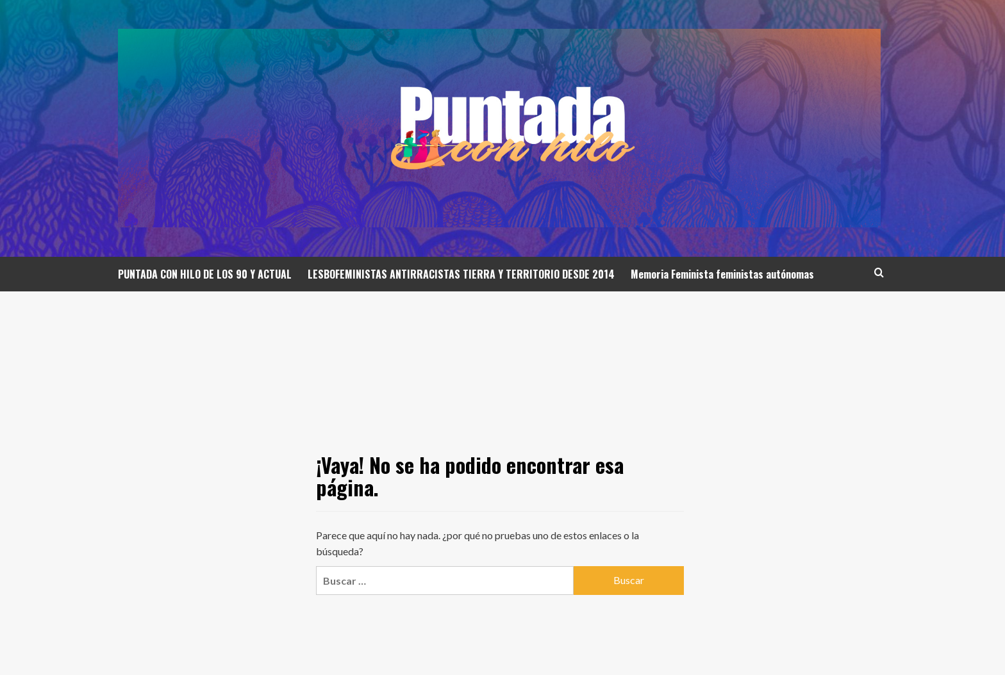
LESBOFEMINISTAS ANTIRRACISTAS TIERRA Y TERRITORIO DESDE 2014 (461, 274)
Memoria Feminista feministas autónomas (722, 274)
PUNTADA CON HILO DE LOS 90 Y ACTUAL (205, 274)
